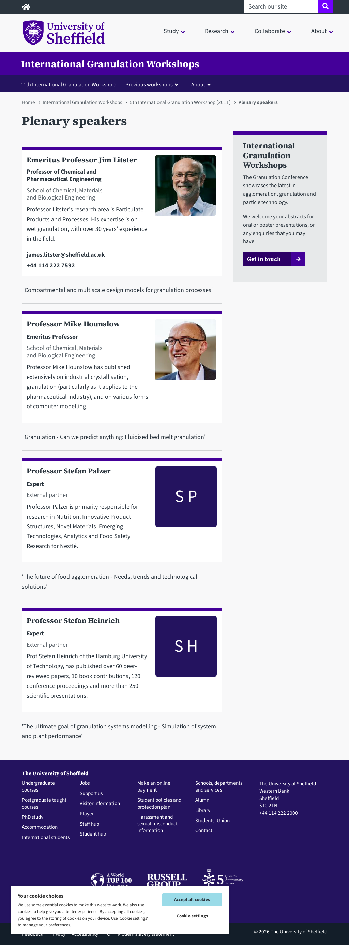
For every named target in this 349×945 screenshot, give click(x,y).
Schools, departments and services (218, 787)
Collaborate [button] (270, 31)
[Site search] (325, 6)
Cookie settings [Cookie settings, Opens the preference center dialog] (192, 916)
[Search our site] (281, 6)
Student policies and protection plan (159, 804)
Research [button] (216, 31)
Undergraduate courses (38, 787)
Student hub (93, 834)
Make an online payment (153, 787)
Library (202, 810)
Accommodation (40, 827)
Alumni (203, 800)
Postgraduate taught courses (44, 804)
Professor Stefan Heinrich (73, 620)
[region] (120, 909)
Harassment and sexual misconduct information (157, 824)
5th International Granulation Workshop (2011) (180, 102)
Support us (91, 793)
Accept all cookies (192, 900)
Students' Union (212, 820)
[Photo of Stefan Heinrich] (183, 661)
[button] (153, 84)
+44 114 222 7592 (51, 265)
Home (28, 102)
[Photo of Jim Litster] (183, 213)
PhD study (32, 817)
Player (87, 814)
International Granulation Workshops (110, 63)
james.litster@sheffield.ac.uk (66, 255)
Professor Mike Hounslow (73, 324)
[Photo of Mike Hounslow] (183, 368)
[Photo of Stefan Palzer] (183, 511)
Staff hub (89, 824)
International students (46, 837)
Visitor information (100, 803)
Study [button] (171, 31)
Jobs (85, 783)
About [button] (319, 31)
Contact (203, 830)
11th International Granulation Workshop (68, 84)
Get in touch (264, 259)
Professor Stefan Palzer (69, 471)
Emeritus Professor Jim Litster (82, 160)
